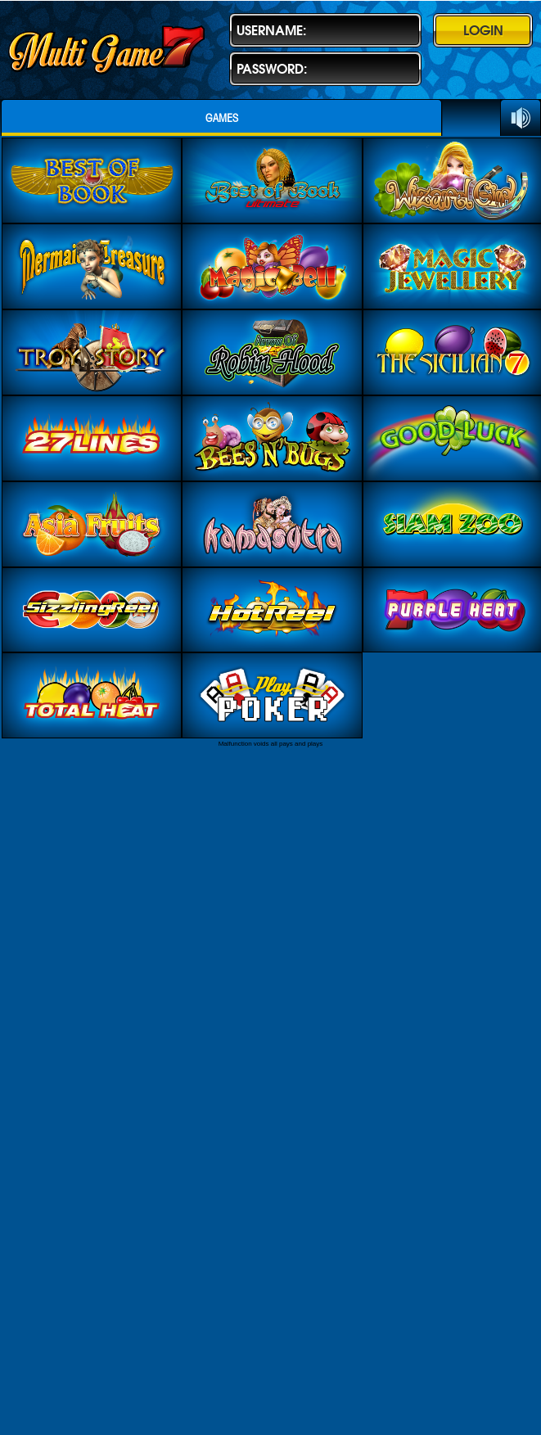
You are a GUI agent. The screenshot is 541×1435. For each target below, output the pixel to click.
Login (483, 30)
